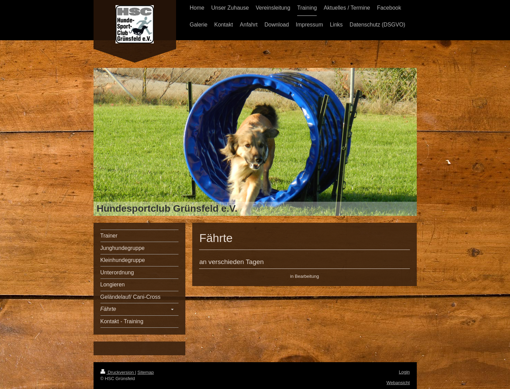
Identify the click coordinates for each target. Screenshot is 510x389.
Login (404, 372)
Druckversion (117, 372)
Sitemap (146, 372)
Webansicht (398, 382)
